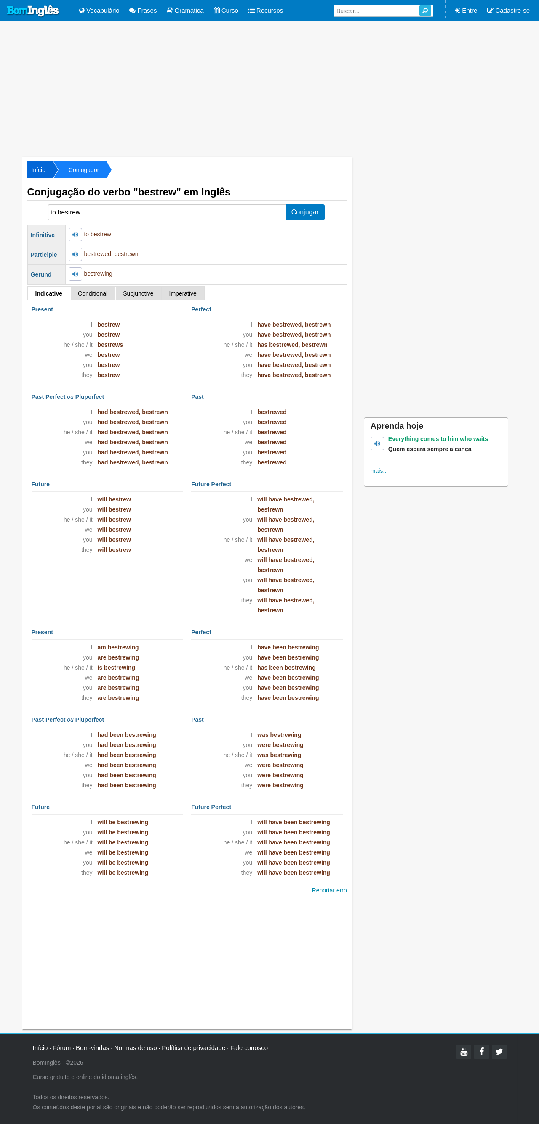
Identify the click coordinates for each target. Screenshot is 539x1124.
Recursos (265, 10)
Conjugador (84, 169)
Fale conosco (249, 1047)
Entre (466, 10)
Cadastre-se (508, 10)
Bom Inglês (33, 11)
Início (38, 169)
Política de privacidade (193, 1047)
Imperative (183, 293)
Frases (143, 10)
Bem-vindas (92, 1047)
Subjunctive (138, 293)
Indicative (49, 293)
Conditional (92, 293)
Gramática (185, 10)
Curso (226, 10)
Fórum (62, 1047)
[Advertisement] (269, 88)
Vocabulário (99, 10)
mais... (379, 470)
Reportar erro (329, 890)
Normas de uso (135, 1047)
